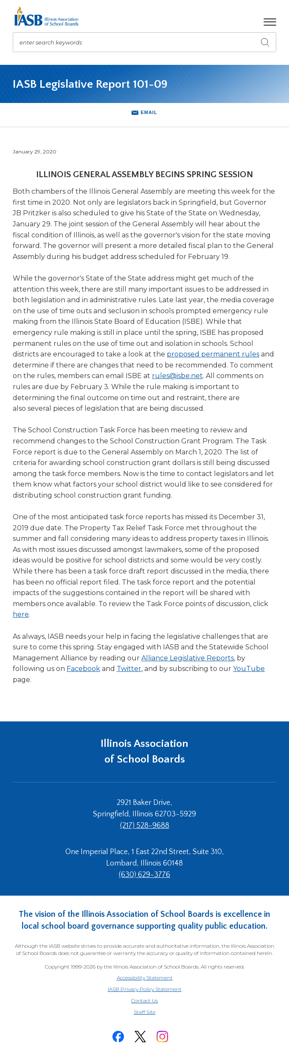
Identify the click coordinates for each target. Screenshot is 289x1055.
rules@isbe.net (177, 376)
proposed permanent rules (213, 354)
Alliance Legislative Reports (187, 658)
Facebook (83, 669)
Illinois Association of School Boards (144, 751)
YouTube (249, 669)
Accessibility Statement (145, 977)
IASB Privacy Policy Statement (145, 989)
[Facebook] (118, 1036)
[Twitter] (140, 1036)
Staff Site (155, 1012)
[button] (270, 22)
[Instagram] (162, 1036)
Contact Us (144, 1000)
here (21, 614)
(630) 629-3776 (144, 875)
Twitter (129, 669)
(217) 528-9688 (144, 825)
